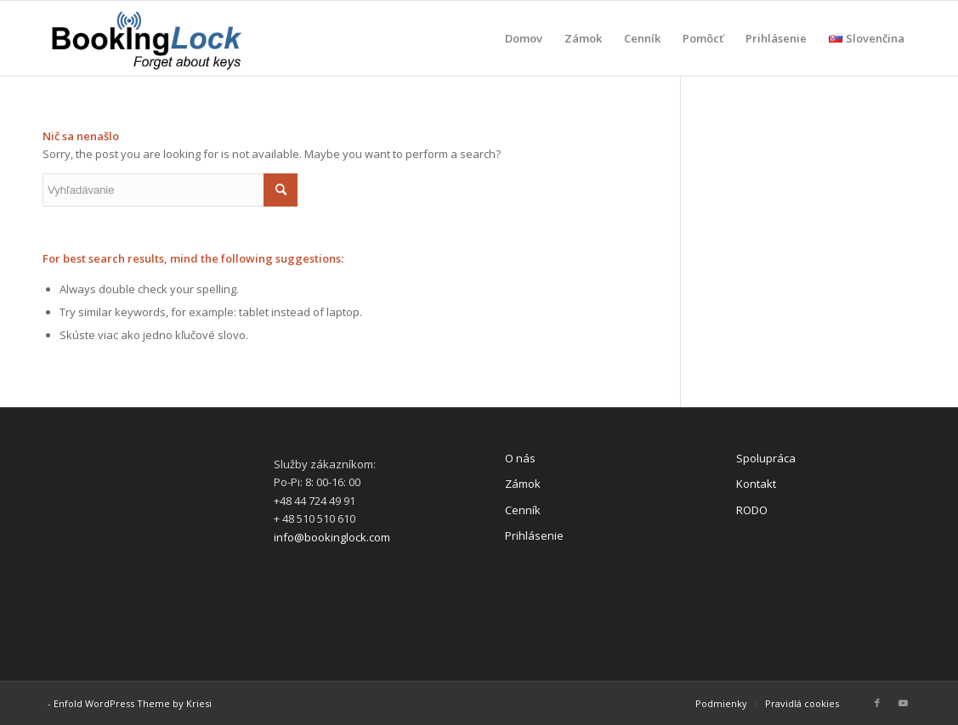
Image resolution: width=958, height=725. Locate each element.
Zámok (523, 483)
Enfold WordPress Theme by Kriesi (133, 703)
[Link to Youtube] (902, 703)
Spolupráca (766, 458)
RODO (752, 510)
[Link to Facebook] (877, 703)
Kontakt (756, 483)
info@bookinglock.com (332, 537)
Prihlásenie (534, 535)
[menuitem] (523, 38)
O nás (520, 458)
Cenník (523, 510)
